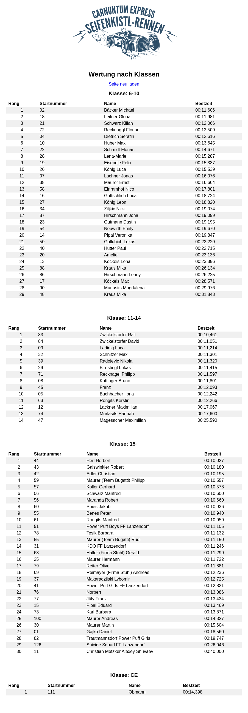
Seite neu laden (124, 84)
